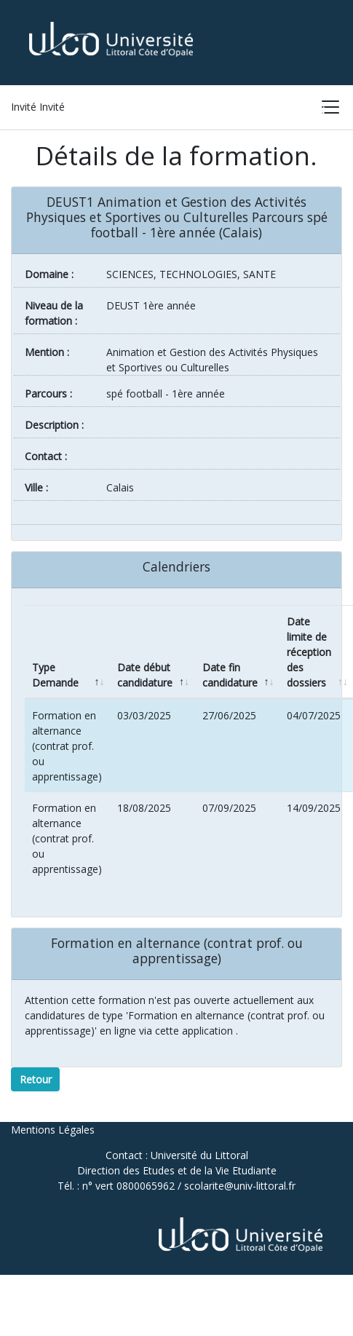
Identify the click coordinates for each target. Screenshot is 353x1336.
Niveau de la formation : (54, 313)
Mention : (47, 352)
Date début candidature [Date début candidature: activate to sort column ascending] (144, 674)
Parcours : (48, 393)
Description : (54, 425)
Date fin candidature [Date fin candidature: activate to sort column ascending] (230, 674)
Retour (36, 1079)
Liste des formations (186, 110)
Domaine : (49, 274)
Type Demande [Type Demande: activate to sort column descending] (55, 674)
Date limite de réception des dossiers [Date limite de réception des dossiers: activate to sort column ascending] (309, 651)
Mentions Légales (53, 1130)
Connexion (294, 110)
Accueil (87, 110)
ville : (36, 487)
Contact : (46, 456)
